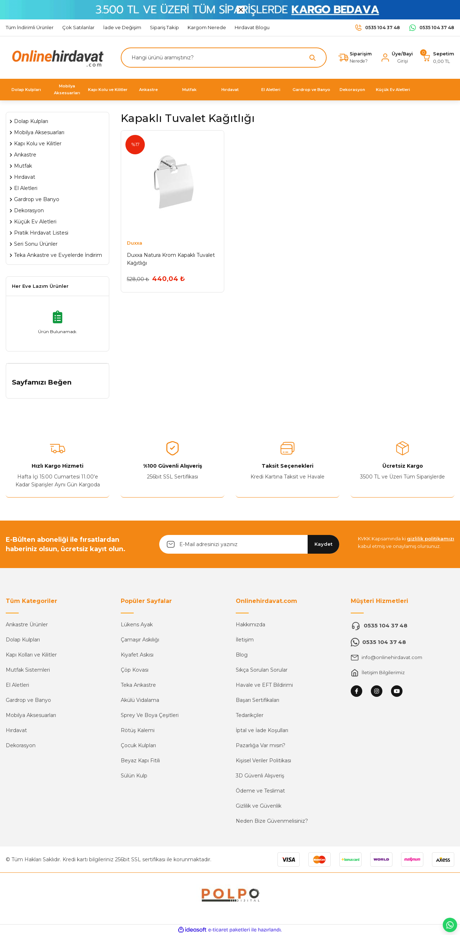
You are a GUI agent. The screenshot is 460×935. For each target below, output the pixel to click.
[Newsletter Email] (249, 544)
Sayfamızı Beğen (42, 382)
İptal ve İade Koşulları (262, 730)
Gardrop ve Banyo (28, 700)
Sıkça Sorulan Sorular (262, 670)
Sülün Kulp (134, 775)
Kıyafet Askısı (137, 655)
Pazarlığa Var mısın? (260, 745)
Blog (242, 655)
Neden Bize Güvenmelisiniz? (272, 821)
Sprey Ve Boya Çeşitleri (150, 715)
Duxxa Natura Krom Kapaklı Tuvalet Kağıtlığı (171, 259)
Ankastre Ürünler (27, 624)
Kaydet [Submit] (323, 544)
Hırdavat (16, 730)
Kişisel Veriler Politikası (263, 760)
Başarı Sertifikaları (257, 700)
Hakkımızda (250, 624)
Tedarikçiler (249, 715)
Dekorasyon (21, 745)
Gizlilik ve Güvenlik (258, 806)
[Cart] (438, 57)
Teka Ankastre (138, 685)
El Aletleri (17, 685)
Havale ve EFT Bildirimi (264, 685)
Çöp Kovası (134, 670)
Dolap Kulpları (23, 639)
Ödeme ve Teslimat (260, 791)
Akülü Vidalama (140, 700)
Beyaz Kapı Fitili (140, 760)
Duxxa (134, 243)
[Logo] (56, 57)
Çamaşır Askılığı (140, 639)
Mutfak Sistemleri (28, 670)
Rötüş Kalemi (138, 730)
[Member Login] (396, 57)
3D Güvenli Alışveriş (260, 775)
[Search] (222, 57)
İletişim (245, 639)
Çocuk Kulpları (138, 745)
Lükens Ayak (137, 624)
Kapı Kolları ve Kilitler (31, 655)
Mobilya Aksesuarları (31, 715)
